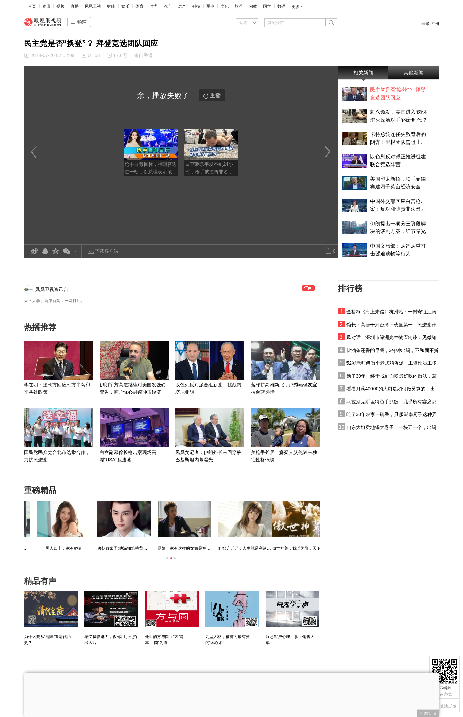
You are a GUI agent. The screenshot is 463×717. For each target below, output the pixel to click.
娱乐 (125, 6)
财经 (111, 6)
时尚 (154, 6)
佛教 (253, 6)
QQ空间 (56, 251)
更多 (296, 6)
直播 (75, 6)
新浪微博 (34, 251)
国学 (267, 6)
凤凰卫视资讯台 (51, 289)
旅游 (239, 6)
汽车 (168, 6)
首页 (32, 6)
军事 (210, 6)
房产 (182, 6)
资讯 (46, 6)
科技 (196, 6)
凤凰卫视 (93, 6)
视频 (60, 6)
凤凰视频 (42, 22)
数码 (281, 6)
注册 (435, 23)
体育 (139, 6)
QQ (45, 251)
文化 (225, 6)
